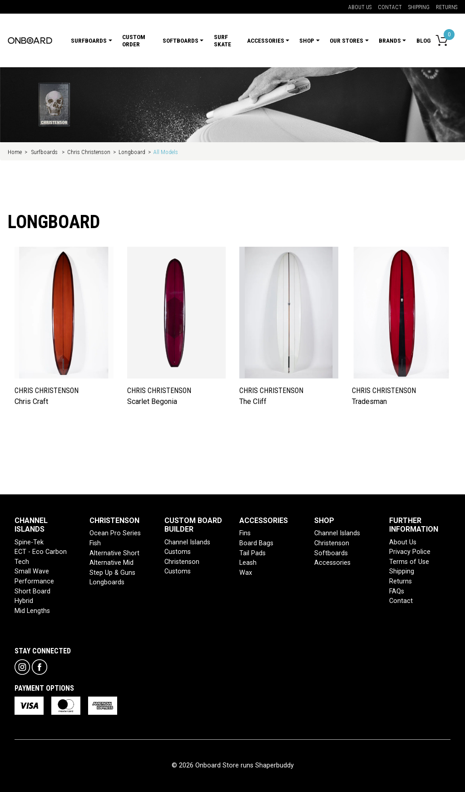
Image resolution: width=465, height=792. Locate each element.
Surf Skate (222, 40)
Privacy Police (409, 552)
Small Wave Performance (34, 576)
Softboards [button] (180, 40)
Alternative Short (114, 553)
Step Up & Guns (112, 573)
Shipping (419, 7)
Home (15, 152)
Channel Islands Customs (187, 547)
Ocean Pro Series (115, 533)
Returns (446, 7)
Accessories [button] (265, 40)
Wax (245, 573)
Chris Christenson (88, 152)
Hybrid (24, 601)
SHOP (324, 520)
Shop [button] (306, 40)
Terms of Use (409, 562)
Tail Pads (252, 553)
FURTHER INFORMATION (413, 524)
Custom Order (133, 40)
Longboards (106, 582)
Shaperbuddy (274, 765)
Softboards (331, 553)
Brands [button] (390, 40)
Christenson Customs (181, 567)
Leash (248, 563)
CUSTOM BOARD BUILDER (193, 524)
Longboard (132, 152)
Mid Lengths (32, 611)
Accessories (332, 563)
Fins (245, 533)
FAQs (396, 591)
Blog (423, 40)
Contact (390, 7)
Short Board (32, 591)
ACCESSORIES (263, 520)
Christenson (331, 543)
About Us (359, 7)
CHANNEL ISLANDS (31, 524)
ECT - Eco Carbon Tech (41, 557)
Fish (95, 543)
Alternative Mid (111, 563)
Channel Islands (337, 533)
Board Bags (256, 543)
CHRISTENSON (114, 520)
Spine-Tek (29, 542)
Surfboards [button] (89, 40)
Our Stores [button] (346, 40)
